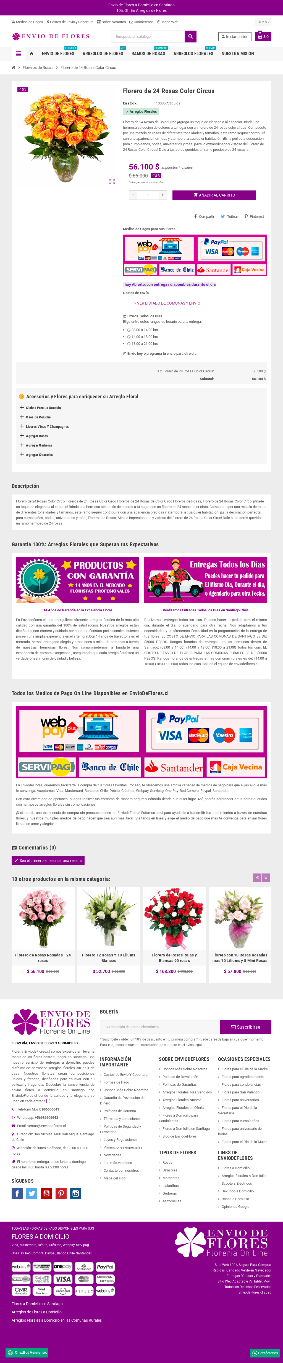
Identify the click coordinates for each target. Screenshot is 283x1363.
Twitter (31, 1193)
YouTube (46, 1193)
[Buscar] (153, 36)
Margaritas (171, 1178)
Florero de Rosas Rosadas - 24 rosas (43, 958)
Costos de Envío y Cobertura (69, 22)
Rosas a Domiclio (235, 1199)
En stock (130, 103)
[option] (43, 935)
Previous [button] (257, 877)
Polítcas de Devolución (180, 1077)
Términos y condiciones (122, 1119)
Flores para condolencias (241, 1084)
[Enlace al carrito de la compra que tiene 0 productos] (263, 36)
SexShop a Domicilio (238, 1191)
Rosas (167, 1162)
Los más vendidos (118, 1163)
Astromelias (172, 1201)
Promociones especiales (123, 1147)
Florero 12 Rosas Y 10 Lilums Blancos (108, 958)
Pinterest (254, 216)
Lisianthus (171, 1186)
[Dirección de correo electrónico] (160, 1027)
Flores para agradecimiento (243, 1077)
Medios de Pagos (27, 22)
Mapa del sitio (114, 1178)
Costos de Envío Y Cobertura (126, 1074)
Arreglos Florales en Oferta (183, 1108)
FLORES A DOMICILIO (40, 1236)
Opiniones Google (235, 1207)
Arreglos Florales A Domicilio (244, 1176)
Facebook (17, 1193)
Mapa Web (167, 22)
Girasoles (170, 1170)
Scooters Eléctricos (237, 1183)
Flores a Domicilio (236, 1168)
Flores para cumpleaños (240, 1121)
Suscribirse (245, 1027)
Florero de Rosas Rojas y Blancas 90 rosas (174, 958)
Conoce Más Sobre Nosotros (126, 1090)
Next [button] (266, 877)
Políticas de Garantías (180, 1084)
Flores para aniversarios (240, 1100)
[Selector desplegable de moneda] (263, 22)
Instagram (75, 1193)
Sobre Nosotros (111, 22)
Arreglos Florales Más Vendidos (187, 1092)
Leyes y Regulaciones (121, 1140)
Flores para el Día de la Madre (245, 1069)
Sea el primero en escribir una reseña (48, 860)
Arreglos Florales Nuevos (182, 1100)
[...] (48, 1101)
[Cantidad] (148, 195)
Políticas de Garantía (120, 1111)
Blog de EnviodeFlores (180, 1136)
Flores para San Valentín (241, 1092)
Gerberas (170, 1193)
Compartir (204, 216)
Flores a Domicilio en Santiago (186, 1129)
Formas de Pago (116, 1082)
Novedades (112, 1155)
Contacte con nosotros (121, 1170)
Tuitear (229, 216)
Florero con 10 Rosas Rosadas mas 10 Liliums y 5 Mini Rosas (240, 958)
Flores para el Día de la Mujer (244, 1142)
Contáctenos (141, 22)
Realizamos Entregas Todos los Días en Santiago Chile (205, 610)
